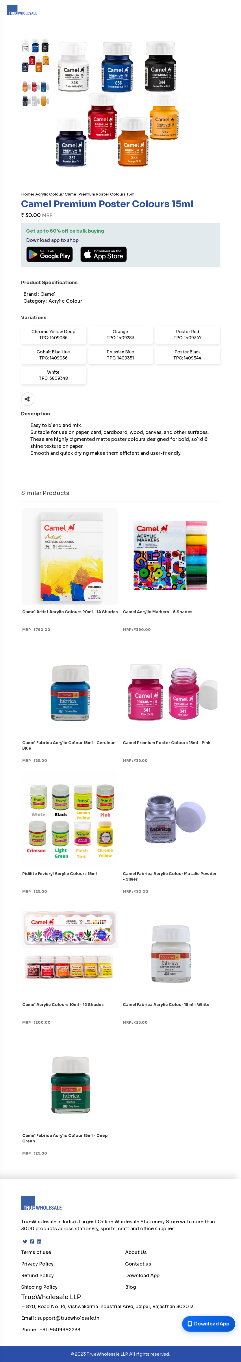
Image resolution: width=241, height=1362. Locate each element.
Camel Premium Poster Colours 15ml (100, 194)
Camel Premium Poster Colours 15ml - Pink (166, 742)
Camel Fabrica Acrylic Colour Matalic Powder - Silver (170, 876)
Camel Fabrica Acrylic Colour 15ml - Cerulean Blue (69, 745)
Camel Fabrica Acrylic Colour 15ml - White (166, 1004)
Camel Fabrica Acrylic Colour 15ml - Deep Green (65, 1138)
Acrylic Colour (48, 194)
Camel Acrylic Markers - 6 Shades (157, 611)
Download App (142, 1275)
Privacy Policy (37, 1264)
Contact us (138, 1264)
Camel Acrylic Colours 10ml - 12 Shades (63, 1004)
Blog (130, 1287)
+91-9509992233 (60, 1330)
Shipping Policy (39, 1287)
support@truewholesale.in (68, 1318)
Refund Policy (37, 1275)
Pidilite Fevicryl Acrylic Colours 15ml (59, 873)
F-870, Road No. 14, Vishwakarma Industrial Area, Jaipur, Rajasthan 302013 (107, 1306)
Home (27, 194)
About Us (136, 1252)
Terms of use (36, 1252)
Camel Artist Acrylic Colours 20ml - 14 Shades (70, 611)
